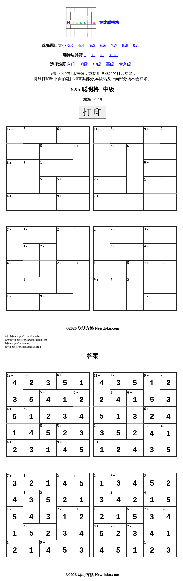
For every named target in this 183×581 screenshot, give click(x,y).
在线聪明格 (109, 22)
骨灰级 (125, 64)
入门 (71, 64)
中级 (97, 64)
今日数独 (10, 336)
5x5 (92, 45)
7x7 (114, 45)
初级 (84, 64)
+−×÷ (113, 55)
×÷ (102, 55)
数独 (7, 343)
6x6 (103, 45)
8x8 (125, 45)
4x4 (81, 45)
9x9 (136, 45)
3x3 (70, 45)
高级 (110, 64)
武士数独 (10, 339)
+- (93, 55)
